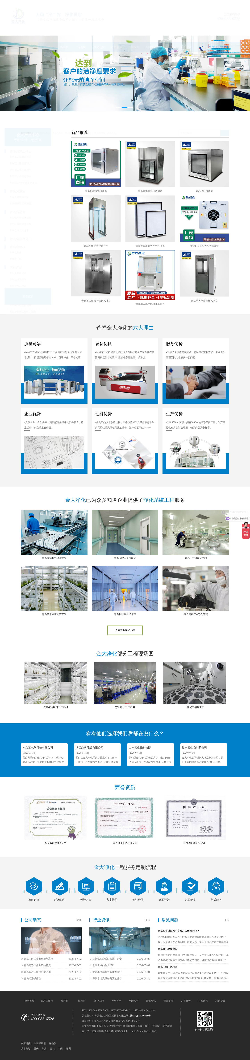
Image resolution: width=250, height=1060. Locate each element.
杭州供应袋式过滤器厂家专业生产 (107, 959)
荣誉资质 (168, 30)
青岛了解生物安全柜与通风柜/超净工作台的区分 (38, 959)
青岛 (52, 1048)
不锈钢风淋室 (128, 1026)
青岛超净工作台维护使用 (37, 972)
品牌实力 (133, 30)
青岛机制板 (32, 252)
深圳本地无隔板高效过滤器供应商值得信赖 (107, 979)
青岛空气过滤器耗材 (37, 305)
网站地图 (208, 3)
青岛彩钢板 (100, 116)
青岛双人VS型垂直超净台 (39, 182)
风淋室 (64, 30)
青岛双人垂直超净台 (37, 163)
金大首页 (29, 1001)
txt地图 (152, 1031)
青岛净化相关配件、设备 (39, 311)
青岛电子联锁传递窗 (37, 217)
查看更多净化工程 (125, 630)
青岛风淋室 (57, 116)
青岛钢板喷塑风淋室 (37, 203)
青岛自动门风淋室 (167, 967)
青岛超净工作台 (43, 116)
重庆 (36, 1048)
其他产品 (111, 116)
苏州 (44, 1048)
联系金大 (220, 30)
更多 (79, 920)
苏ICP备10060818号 (140, 1015)
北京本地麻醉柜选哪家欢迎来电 (107, 973)
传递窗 (81, 30)
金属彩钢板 (40, 1043)
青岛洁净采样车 (34, 279)
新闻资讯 (151, 30)
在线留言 (203, 30)
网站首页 (29, 30)
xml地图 (134, 1031)
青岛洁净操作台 (32, 978)
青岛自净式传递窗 (35, 230)
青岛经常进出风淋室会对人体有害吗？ (178, 931)
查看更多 (44, 296)
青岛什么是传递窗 (167, 949)
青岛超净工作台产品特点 (37, 965)
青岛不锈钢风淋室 (35, 197)
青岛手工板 (32, 259)
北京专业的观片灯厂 (103, 965)
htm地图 (144, 1031)
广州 (60, 1048)
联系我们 (222, 3)
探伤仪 (52, 1043)
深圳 (68, 1048)
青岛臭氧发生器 (34, 273)
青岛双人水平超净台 (37, 176)
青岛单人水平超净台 (37, 170)
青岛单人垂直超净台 (37, 157)
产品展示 (116, 30)
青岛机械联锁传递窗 (37, 224)
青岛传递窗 (70, 116)
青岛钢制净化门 (85, 116)
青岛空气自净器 (34, 286)
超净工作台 (47, 30)
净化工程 (99, 30)
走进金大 (185, 30)
